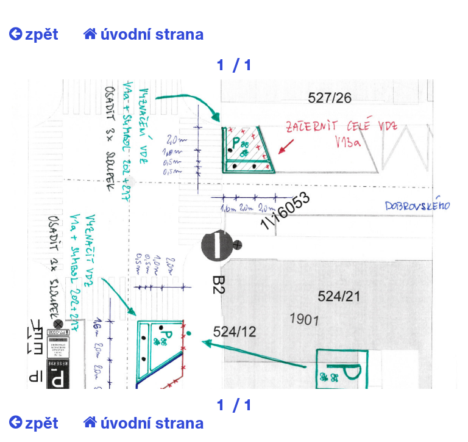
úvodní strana (143, 33)
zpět (33, 33)
